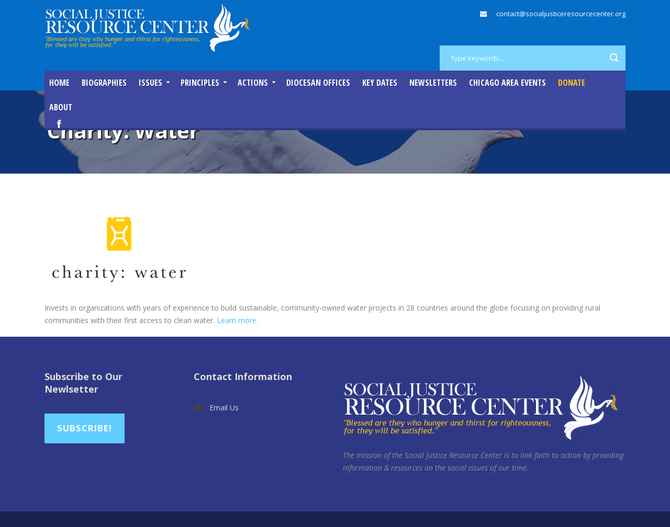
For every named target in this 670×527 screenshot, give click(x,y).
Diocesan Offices (318, 82)
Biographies (104, 82)
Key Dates (379, 82)
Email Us (224, 408)
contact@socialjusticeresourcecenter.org (561, 13)
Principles (200, 82)
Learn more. (237, 320)
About (60, 107)
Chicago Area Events (507, 82)
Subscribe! (84, 428)
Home (59, 82)
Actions (253, 82)
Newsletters (433, 82)
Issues (150, 82)
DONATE (571, 82)
